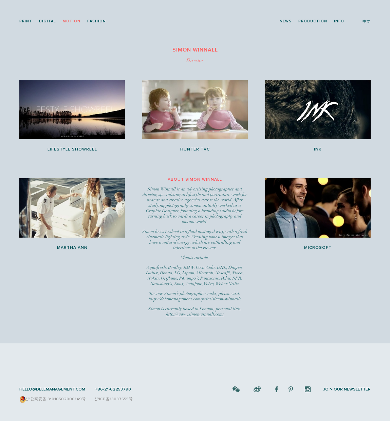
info (339, 21)
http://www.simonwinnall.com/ (195, 314)
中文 (367, 21)
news (286, 21)
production (312, 21)
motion (71, 21)
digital (47, 21)
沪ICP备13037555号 (114, 399)
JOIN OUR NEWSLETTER (347, 389)
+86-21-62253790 (113, 389)
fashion (96, 21)
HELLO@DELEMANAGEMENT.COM (52, 389)
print (25, 21)
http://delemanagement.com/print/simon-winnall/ (195, 299)
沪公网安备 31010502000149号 (52, 399)
